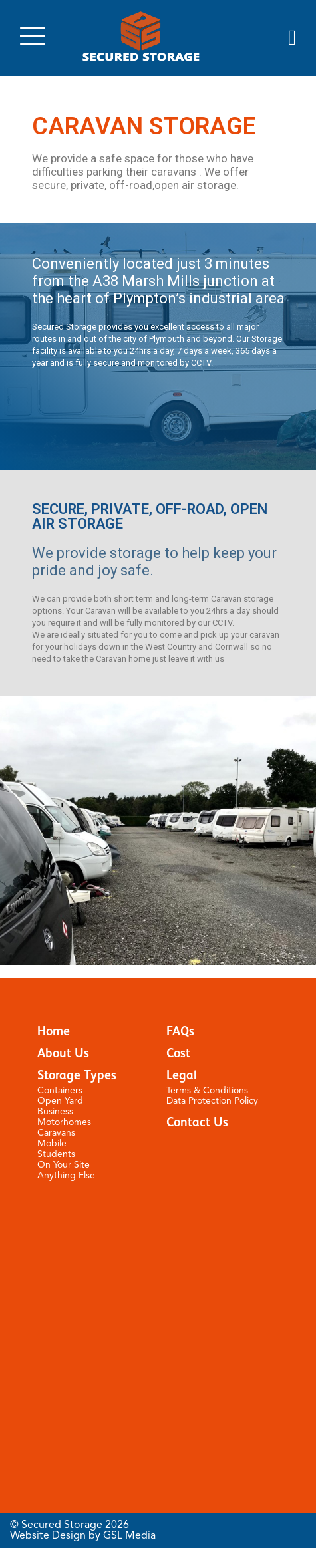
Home (53, 1031)
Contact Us (197, 1122)
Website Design (48, 1536)
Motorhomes (64, 1122)
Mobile (52, 1143)
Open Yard (60, 1101)
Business (55, 1111)
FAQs (180, 1031)
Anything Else (66, 1175)
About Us (63, 1053)
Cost (178, 1053)
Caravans (56, 1133)
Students (56, 1154)
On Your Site (63, 1165)
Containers (59, 1090)
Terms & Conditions (207, 1090)
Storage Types (76, 1075)
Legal (181, 1075)
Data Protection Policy (212, 1101)
